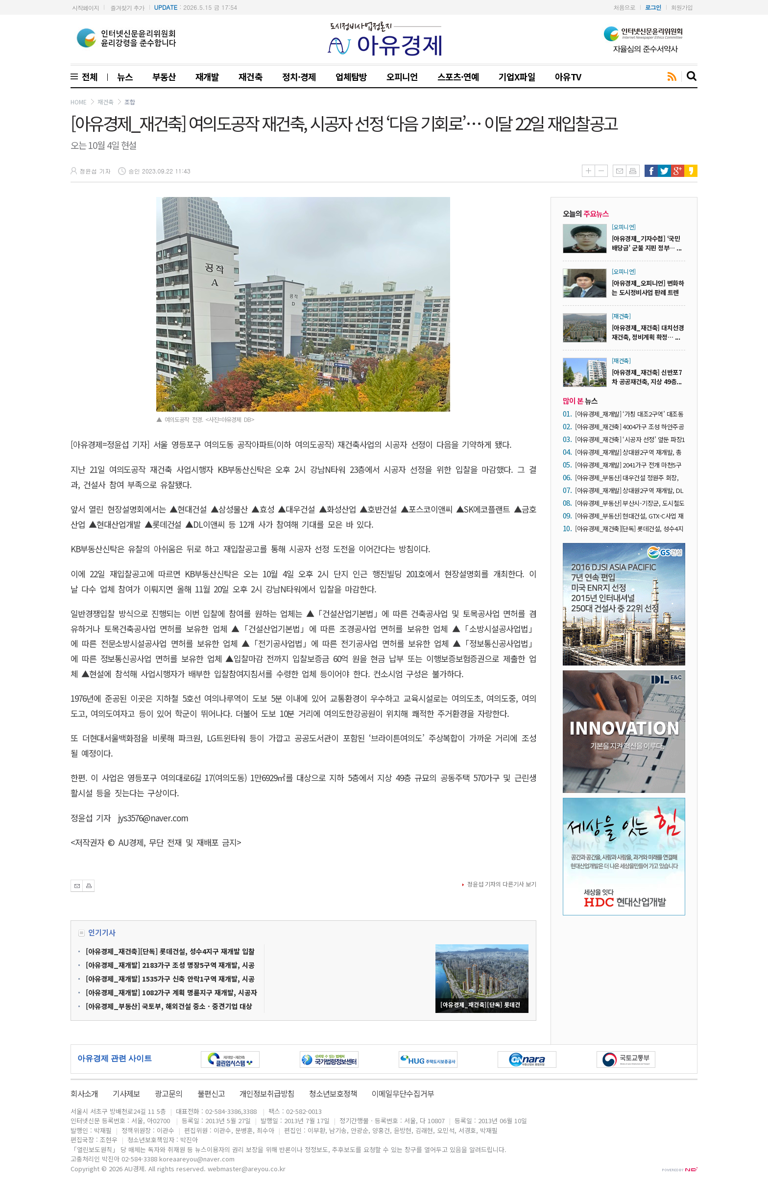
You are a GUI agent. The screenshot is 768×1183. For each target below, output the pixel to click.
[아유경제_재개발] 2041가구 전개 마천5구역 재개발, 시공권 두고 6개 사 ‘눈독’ (628, 464)
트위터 (664, 171)
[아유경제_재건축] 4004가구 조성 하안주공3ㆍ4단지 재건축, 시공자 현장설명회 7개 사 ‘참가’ (630, 426)
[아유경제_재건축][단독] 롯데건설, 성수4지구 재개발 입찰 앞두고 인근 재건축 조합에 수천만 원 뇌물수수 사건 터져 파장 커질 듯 (629, 528)
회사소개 (84, 1093)
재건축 (250, 76)
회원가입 (682, 7)
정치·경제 (299, 76)
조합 (129, 102)
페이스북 (651, 171)
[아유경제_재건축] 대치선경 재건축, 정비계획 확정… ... (648, 332)
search (692, 76)
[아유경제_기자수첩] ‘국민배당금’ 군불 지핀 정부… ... (647, 243)
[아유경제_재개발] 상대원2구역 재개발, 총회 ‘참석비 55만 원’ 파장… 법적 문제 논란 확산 (628, 452)
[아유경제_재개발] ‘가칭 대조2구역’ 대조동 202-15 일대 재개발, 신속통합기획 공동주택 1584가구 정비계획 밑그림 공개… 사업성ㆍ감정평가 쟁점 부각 (629, 414)
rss (672, 77)
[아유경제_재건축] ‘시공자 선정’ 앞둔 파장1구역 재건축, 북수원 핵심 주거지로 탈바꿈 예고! (630, 439)
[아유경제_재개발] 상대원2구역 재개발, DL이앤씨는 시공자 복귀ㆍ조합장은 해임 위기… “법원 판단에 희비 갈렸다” (629, 490)
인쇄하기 (633, 171)
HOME (79, 102)
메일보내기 (619, 171)
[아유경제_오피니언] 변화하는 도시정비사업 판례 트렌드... (648, 292)
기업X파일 (517, 76)
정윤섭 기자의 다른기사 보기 (501, 884)
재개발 (207, 76)
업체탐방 (351, 76)
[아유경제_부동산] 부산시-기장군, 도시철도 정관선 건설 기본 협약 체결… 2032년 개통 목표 (630, 503)
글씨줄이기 (601, 171)
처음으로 (624, 7)
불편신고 (211, 1093)
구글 (677, 171)
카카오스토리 (690, 171)
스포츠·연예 (458, 76)
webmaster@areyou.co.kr (247, 1168)
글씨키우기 (588, 171)
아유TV (568, 76)
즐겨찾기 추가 (127, 7)
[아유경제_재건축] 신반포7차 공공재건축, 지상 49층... (647, 377)
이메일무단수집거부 (402, 1093)
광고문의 (168, 1093)
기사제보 (126, 1093)
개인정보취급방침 (267, 1093)
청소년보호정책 (333, 1093)
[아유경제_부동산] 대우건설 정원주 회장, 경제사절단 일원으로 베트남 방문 (626, 477)
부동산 (164, 76)
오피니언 (402, 76)
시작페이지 (85, 7)
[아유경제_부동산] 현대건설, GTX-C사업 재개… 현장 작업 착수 (629, 515)
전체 (87, 76)
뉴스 (125, 76)
